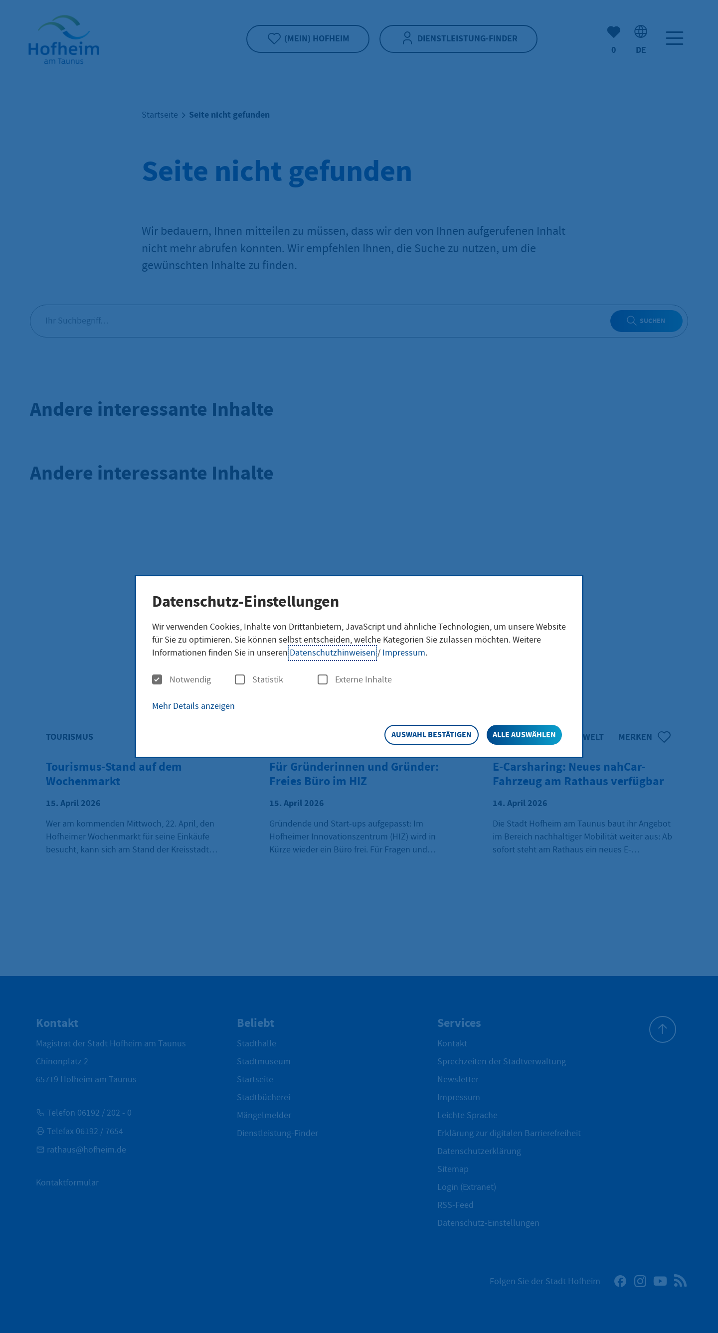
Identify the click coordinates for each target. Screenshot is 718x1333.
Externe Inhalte (355, 679)
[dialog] (359, 667)
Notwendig (181, 679)
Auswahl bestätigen (431, 734)
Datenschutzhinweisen (332, 653)
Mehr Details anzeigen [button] (193, 706)
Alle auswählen (524, 734)
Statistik (259, 679)
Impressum (403, 653)
